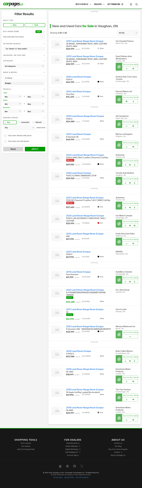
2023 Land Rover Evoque (78, 134)
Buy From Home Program (118, 449)
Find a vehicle (25, 443)
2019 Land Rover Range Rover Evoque (85, 41)
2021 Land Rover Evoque (78, 251)
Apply (35, 149)
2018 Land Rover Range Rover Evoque (85, 369)
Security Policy (69, 477)
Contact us (118, 443)
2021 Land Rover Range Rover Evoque (85, 197)
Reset (13, 149)
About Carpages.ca (118, 455)
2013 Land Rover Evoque (78, 272)
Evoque (24, 83)
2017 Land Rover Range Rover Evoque (84, 309)
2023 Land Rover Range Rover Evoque (85, 155)
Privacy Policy (58, 477)
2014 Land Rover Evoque (78, 91)
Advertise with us (72, 443)
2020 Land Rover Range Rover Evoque (85, 116)
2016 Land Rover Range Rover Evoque (85, 233)
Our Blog (118, 446)
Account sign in (73, 455)
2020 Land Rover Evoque (78, 77)
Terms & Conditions (82, 477)
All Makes (24, 78)
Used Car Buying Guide (26, 449)
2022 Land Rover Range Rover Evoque (85, 290)
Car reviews (25, 446)
